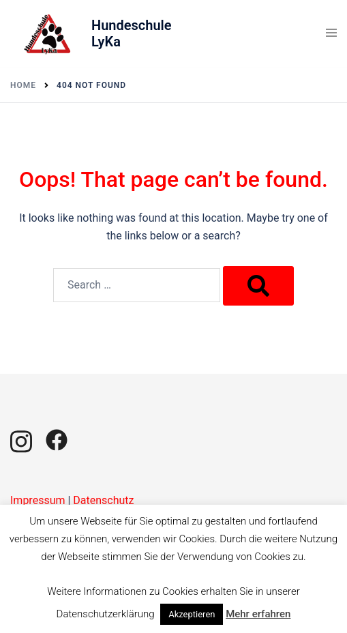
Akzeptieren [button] (191, 614)
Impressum (37, 500)
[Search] (258, 286)
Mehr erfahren (258, 614)
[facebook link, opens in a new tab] (56, 438)
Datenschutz (103, 500)
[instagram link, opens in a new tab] (21, 438)
